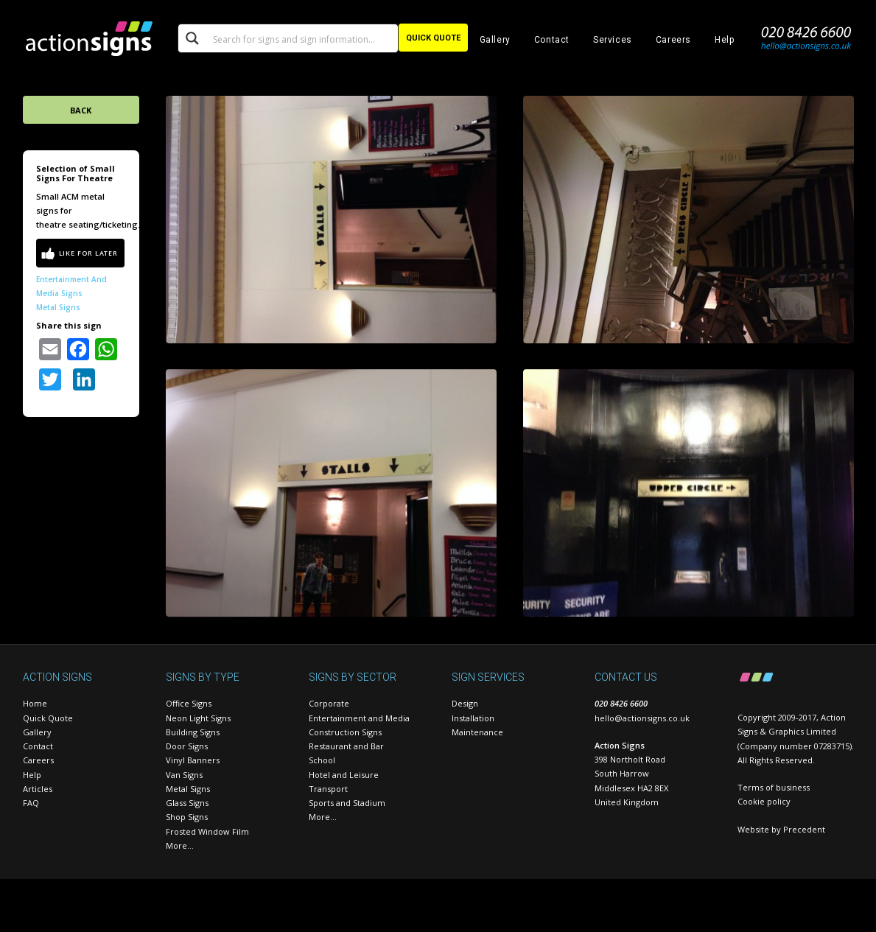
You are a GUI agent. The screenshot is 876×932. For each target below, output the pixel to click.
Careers (673, 40)
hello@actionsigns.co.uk (642, 717)
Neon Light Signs (198, 717)
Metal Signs (58, 307)
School (322, 759)
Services (612, 40)
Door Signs (187, 745)
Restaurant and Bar (346, 745)
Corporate (329, 703)
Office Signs (188, 703)
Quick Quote (48, 717)
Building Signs (193, 731)
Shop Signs (187, 816)
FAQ (31, 802)
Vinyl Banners (193, 759)
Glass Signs (187, 802)
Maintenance (477, 731)
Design (465, 703)
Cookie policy (764, 801)
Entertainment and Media (359, 717)
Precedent (804, 829)
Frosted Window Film (207, 831)
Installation (473, 717)
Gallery (495, 40)
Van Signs (184, 774)
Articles (37, 788)
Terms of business (773, 787)
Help (724, 40)
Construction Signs (345, 731)
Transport (328, 788)
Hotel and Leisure (344, 774)
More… (180, 845)
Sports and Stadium (347, 802)
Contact (552, 40)
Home (35, 703)
